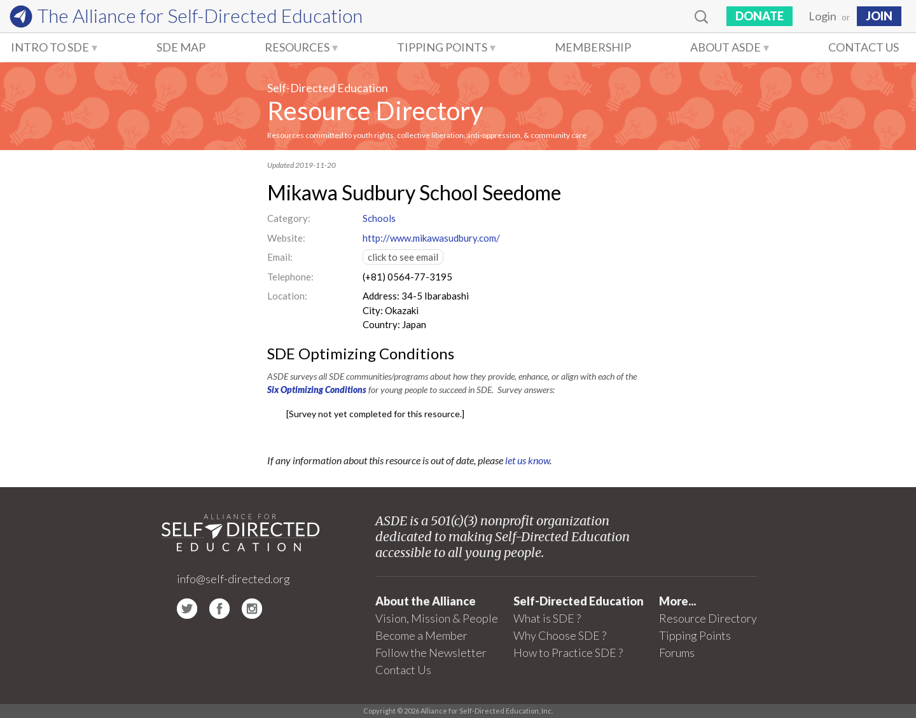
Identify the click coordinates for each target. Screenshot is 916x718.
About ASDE (725, 47)
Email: (280, 257)
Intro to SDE (50, 47)
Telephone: (290, 276)
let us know (527, 460)
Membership (593, 47)
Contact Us (863, 47)
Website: (286, 238)
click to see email (403, 257)
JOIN (879, 16)
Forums (677, 652)
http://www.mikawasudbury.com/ (431, 238)
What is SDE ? (547, 618)
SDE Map (180, 47)
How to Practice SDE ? (568, 652)
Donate (759, 16)
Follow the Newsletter (431, 652)
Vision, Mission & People (436, 618)
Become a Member (421, 635)
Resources (297, 47)
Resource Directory (375, 110)
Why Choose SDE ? (559, 635)
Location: (287, 295)
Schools (379, 218)
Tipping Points (442, 47)
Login (822, 16)
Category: (288, 218)
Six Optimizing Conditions (316, 389)
